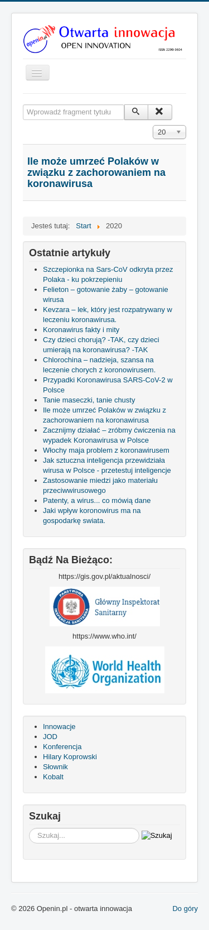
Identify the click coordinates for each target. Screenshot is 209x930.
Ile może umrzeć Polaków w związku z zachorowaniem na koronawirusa (96, 172)
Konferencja (62, 746)
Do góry (185, 908)
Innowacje (59, 726)
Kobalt (53, 777)
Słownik (55, 767)
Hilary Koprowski (70, 756)
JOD (50, 736)
